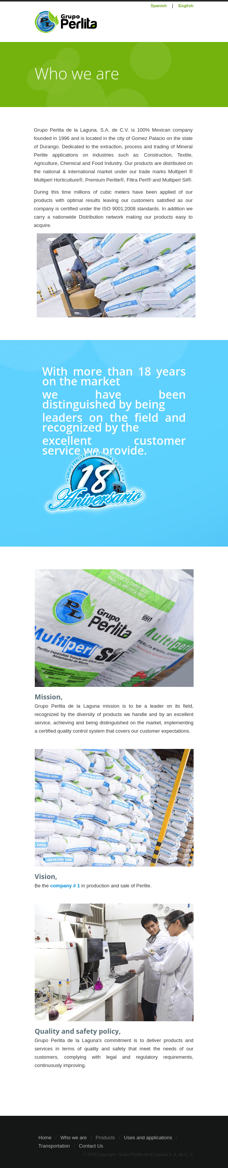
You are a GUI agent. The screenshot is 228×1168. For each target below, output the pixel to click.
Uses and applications (148, 1137)
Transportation (54, 1146)
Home (45, 1137)
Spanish (158, 5)
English (186, 5)
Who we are (73, 1137)
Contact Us (91, 1146)
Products (105, 1137)
